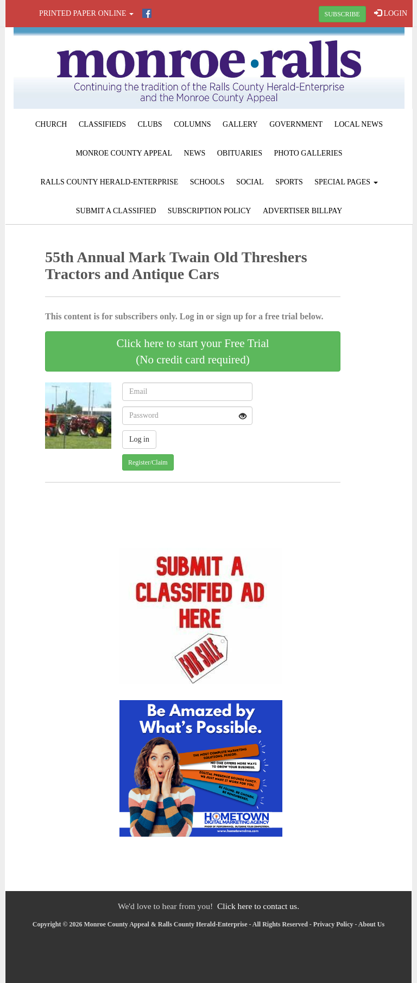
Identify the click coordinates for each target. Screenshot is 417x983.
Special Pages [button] (345, 182)
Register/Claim (148, 462)
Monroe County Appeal (123, 153)
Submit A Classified (116, 211)
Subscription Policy (209, 211)
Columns (192, 124)
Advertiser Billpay (302, 211)
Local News (358, 124)
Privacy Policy (333, 924)
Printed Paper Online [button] (86, 13)
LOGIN (390, 13)
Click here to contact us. (258, 906)
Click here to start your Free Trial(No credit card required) (192, 351)
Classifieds (102, 124)
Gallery (240, 124)
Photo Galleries (308, 153)
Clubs (150, 124)
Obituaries (239, 153)
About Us (371, 924)
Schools (207, 182)
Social (250, 182)
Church (51, 124)
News (195, 153)
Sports (289, 182)
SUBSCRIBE (342, 14)
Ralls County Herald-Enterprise (109, 182)
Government (296, 124)
